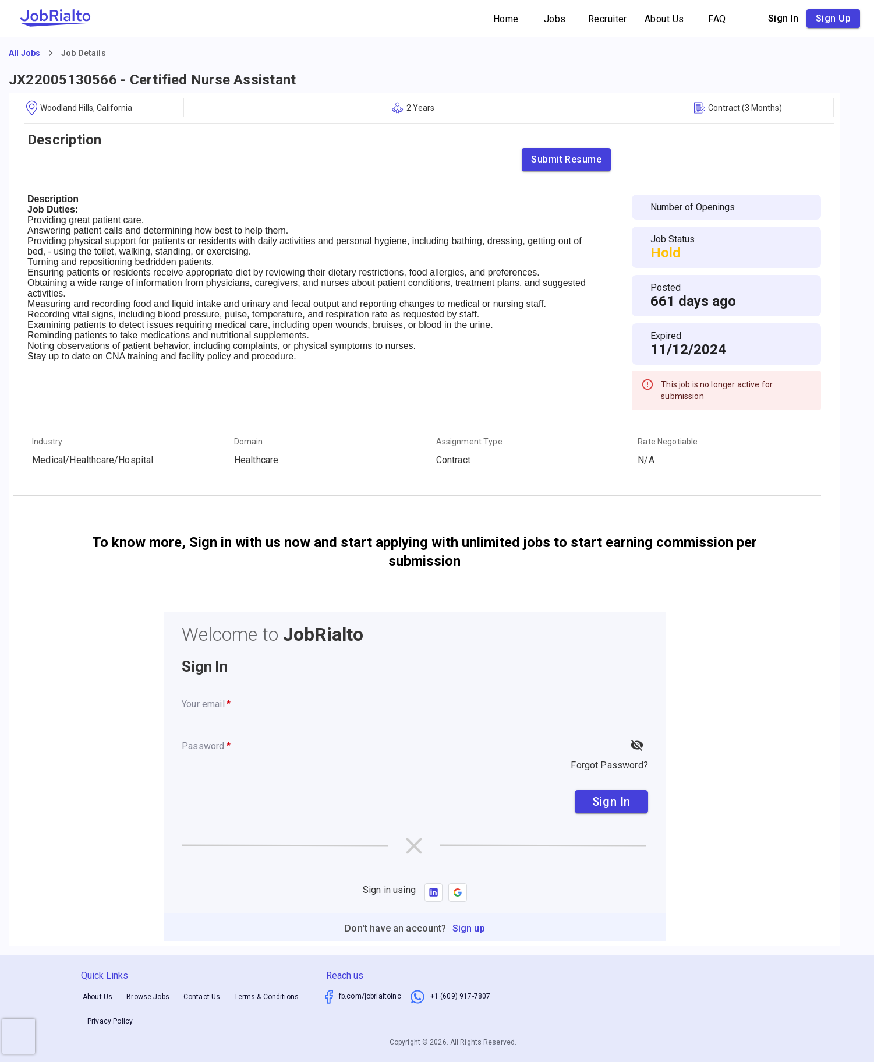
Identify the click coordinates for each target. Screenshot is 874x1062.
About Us (664, 19)
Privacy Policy (110, 1021)
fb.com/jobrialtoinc (370, 996)
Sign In (611, 801)
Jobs (555, 19)
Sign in (783, 18)
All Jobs (24, 53)
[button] (457, 892)
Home (506, 19)
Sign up (833, 18)
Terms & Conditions (266, 997)
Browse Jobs (147, 997)
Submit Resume (566, 159)
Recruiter (607, 19)
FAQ (717, 19)
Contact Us (202, 997)
